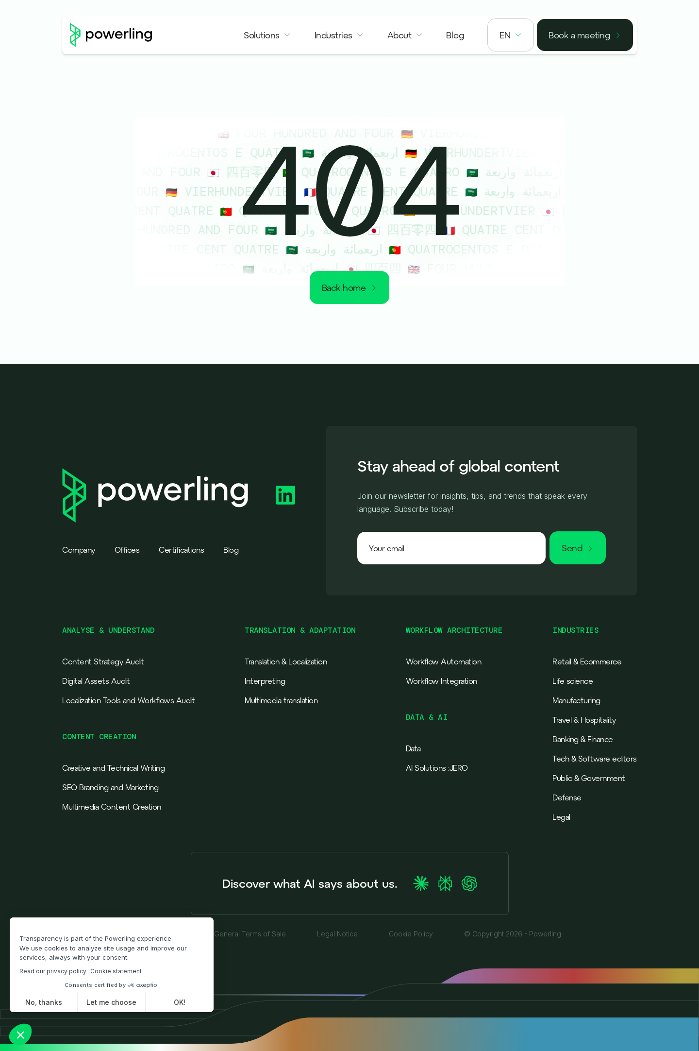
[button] (267, 35)
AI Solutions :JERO (437, 768)
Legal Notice (337, 934)
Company (78, 550)
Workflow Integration (441, 681)
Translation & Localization (286, 661)
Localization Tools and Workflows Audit (128, 700)
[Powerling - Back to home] (111, 35)
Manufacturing (576, 700)
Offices (127, 550)
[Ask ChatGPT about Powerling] (469, 883)
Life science (572, 681)
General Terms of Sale (250, 934)
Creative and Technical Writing (113, 768)
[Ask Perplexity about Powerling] (445, 883)
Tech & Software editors (594, 759)
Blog (230, 550)
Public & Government (588, 778)
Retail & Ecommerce (586, 661)
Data (413, 748)
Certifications (181, 550)
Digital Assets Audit (96, 681)
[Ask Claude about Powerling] (421, 883)
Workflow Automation (444, 661)
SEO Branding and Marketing (110, 787)
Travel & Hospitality (584, 720)
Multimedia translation (281, 700)
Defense (567, 797)
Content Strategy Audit (103, 661)
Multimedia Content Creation (111, 807)
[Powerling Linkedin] (285, 495)
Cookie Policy (411, 934)
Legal (561, 817)
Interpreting (265, 681)
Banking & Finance (582, 739)
